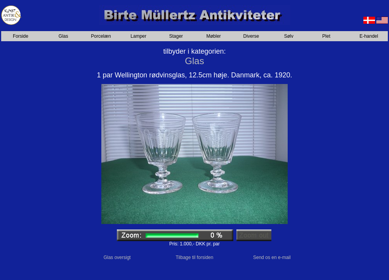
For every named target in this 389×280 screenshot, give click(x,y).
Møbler (214, 36)
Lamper (138, 36)
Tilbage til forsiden (195, 257)
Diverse (251, 36)
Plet (326, 36)
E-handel (368, 36)
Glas (63, 36)
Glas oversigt (117, 257)
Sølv (288, 36)
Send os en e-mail (272, 257)
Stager (176, 36)
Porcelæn (101, 36)
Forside (20, 36)
